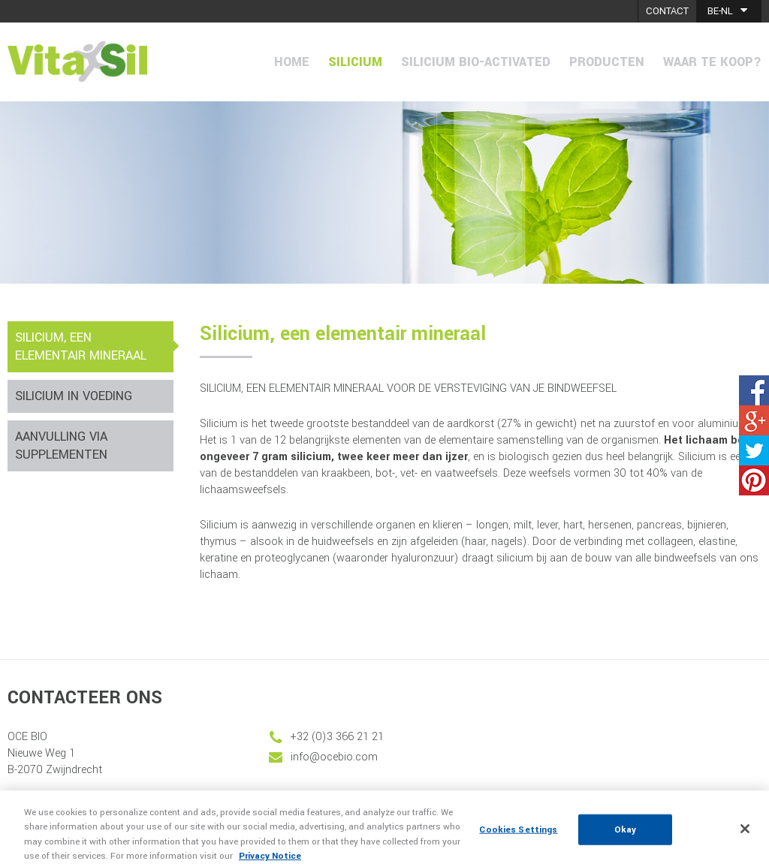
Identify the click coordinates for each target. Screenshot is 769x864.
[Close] (744, 836)
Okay (625, 836)
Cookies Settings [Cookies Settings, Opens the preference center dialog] (518, 836)
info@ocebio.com (334, 757)
